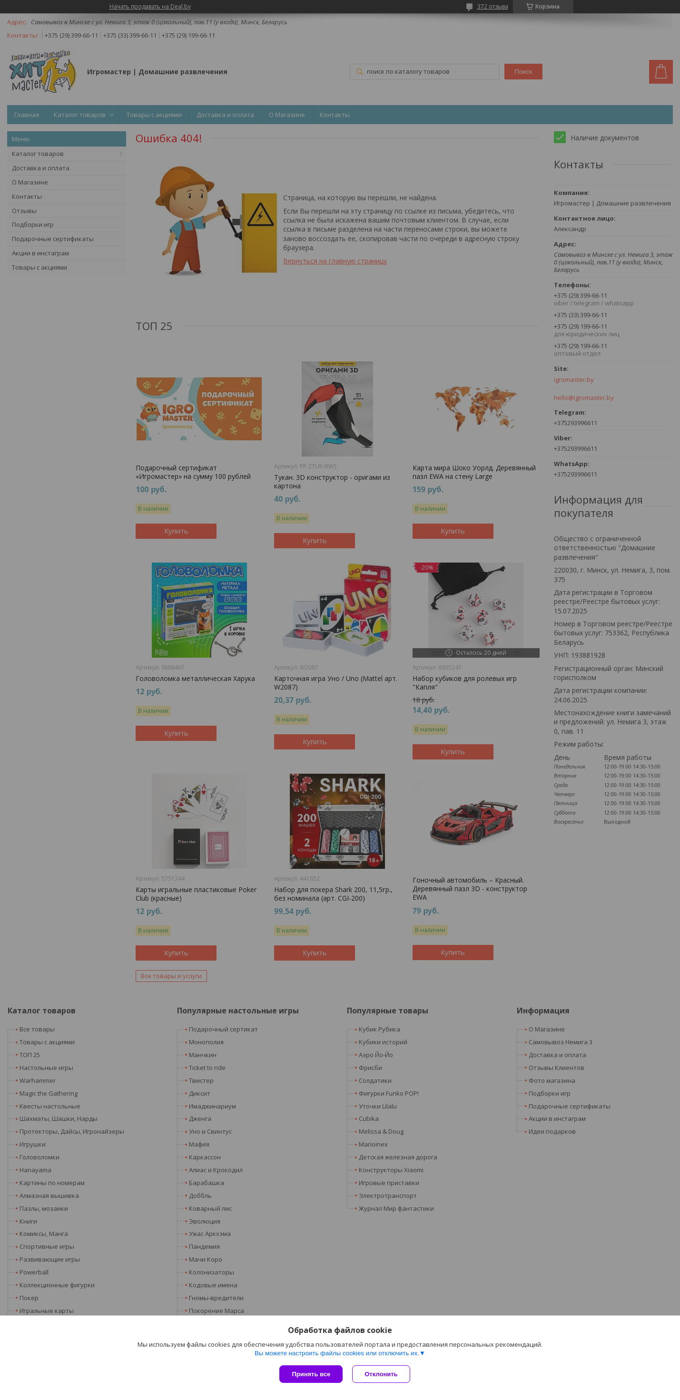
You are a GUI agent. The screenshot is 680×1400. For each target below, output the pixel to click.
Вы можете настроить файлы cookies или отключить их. (337, 1353)
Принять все (311, 1374)
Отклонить (381, 1374)
